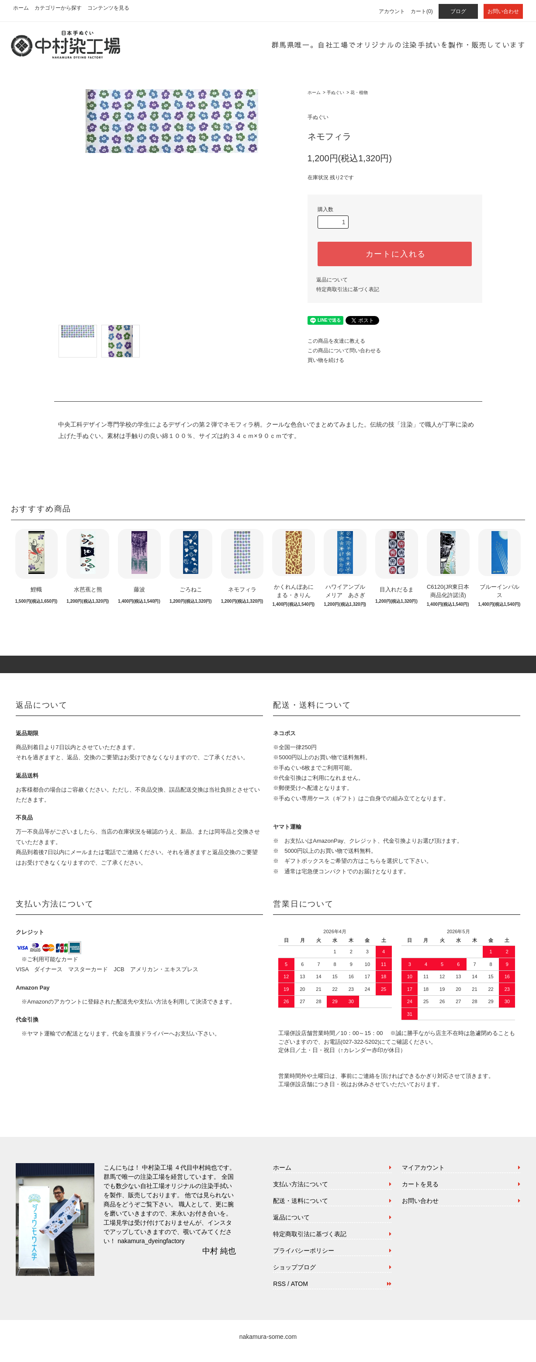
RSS (279, 1283)
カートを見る (420, 1184)
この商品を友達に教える (336, 341)
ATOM (299, 1283)
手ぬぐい (335, 92)
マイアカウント (423, 1167)
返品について (332, 280)
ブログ (458, 11)
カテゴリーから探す (58, 8)
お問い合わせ (503, 11)
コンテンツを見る (108, 8)
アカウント (392, 11)
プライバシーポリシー (303, 1250)
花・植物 (359, 92)
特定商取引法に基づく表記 (347, 289)
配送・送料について (300, 1200)
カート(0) (422, 11)
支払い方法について (300, 1184)
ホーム (21, 8)
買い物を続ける (326, 360)
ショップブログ (294, 1267)
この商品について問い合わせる (344, 350)
